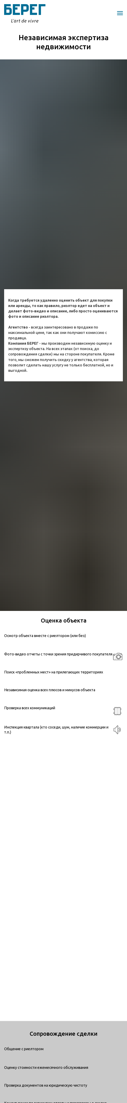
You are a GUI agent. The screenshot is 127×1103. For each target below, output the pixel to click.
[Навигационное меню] (120, 13)
